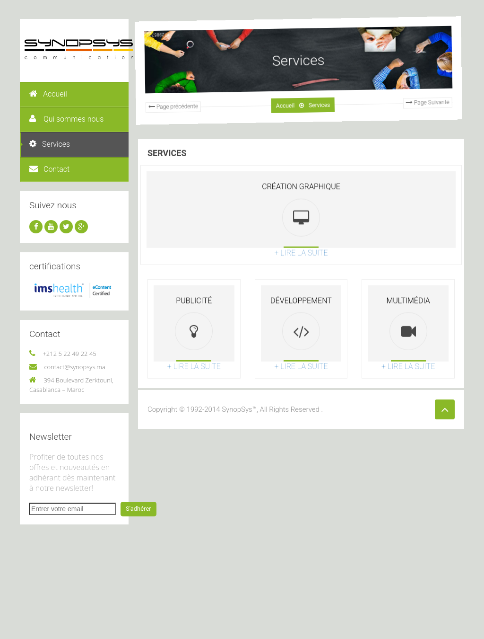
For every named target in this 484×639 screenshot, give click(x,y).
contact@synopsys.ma (74, 367)
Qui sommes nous (66, 119)
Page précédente (168, 111)
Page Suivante (422, 96)
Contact (49, 169)
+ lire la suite (301, 272)
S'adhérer (138, 508)
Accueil (48, 93)
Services (49, 144)
